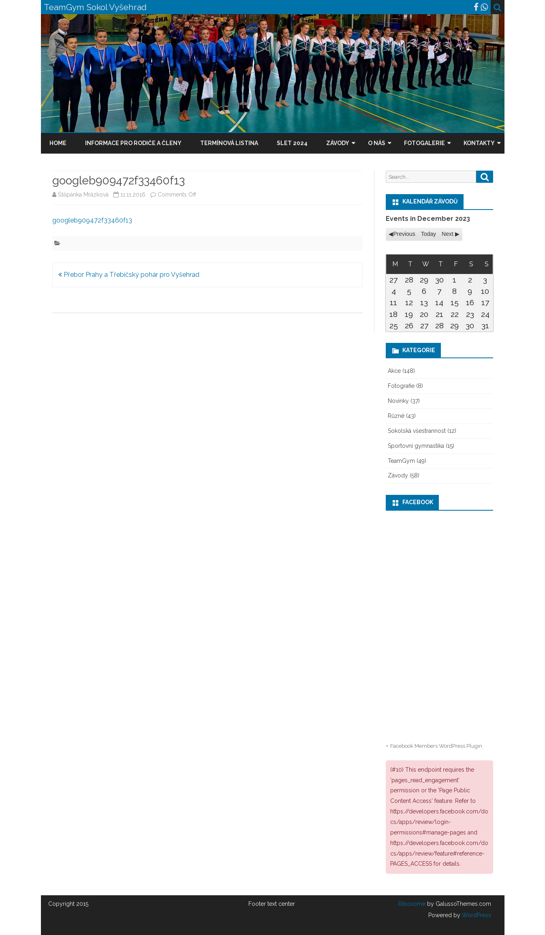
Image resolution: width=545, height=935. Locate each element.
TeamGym (401, 461)
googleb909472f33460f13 (92, 220)
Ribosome (411, 904)
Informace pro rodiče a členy (133, 143)
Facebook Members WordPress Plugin (436, 745)
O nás (376, 143)
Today (428, 234)
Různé (396, 416)
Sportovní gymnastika (416, 446)
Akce (394, 371)
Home (57, 143)
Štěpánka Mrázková (83, 194)
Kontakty (479, 143)
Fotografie (401, 386)
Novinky (398, 401)
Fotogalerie (424, 143)
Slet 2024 (292, 143)
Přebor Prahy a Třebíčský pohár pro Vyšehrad (128, 274)
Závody (337, 143)
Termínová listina (229, 143)
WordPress (475, 915)
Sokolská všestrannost (417, 431)
